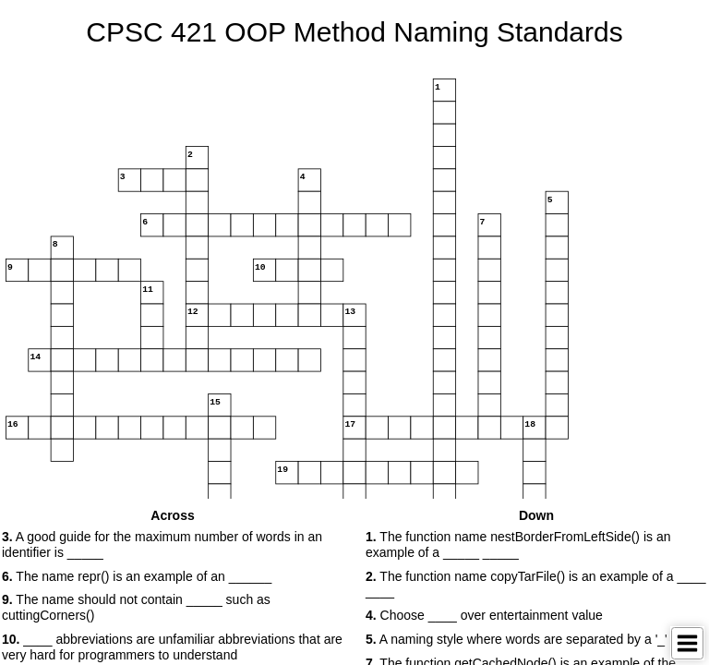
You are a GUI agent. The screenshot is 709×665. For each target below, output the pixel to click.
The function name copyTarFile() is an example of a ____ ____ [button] (536, 584)
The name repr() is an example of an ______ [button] (136, 576)
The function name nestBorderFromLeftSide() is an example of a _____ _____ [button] (518, 544)
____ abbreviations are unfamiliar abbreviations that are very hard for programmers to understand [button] (172, 647)
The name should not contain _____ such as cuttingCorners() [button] (136, 607)
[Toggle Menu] (687, 643)
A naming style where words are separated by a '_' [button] (516, 639)
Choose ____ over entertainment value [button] (484, 615)
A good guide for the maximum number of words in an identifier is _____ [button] (162, 544)
